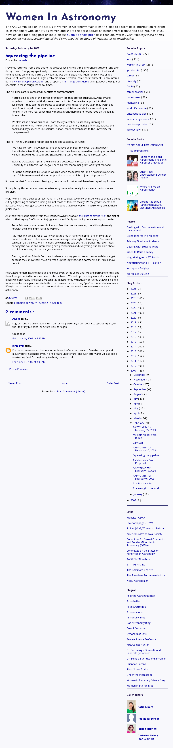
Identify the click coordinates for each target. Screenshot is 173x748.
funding (44, 303)
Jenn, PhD (18, 345)
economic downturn (26, 303)
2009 (134, 370)
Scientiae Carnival (137, 664)
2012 (134, 356)
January (138, 494)
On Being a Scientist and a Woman (146, 658)
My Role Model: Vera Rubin (144, 436)
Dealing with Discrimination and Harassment (145, 229)
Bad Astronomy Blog (139, 623)
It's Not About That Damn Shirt (145, 145)
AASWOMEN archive (138, 559)
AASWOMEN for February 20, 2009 (144, 449)
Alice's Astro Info (136, 606)
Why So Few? (134, 130)
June (136, 403)
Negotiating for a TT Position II (145, 263)
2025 (134, 293)
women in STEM (136, 64)
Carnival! (138, 442)
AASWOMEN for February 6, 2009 (143, 477)
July (135, 399)
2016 (134, 337)
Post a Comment (18, 369)
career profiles (135, 92)
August (137, 394)
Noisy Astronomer (137, 580)
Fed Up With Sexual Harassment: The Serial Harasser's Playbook (153, 159)
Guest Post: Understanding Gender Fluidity (152, 174)
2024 (134, 298)
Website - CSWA (136, 517)
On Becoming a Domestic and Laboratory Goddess (144, 651)
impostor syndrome (138, 119)
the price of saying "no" (92, 216)
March (137, 418)
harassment (134, 97)
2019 (134, 322)
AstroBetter (133, 601)
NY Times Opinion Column (29, 81)
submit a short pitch (81, 35)
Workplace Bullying (138, 268)
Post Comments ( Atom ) (71, 391)
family (130, 86)
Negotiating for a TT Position (144, 257)
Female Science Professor (141, 639)
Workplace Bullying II (139, 273)
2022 (134, 308)
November (139, 379)
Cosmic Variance (136, 628)
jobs (129, 59)
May (136, 408)
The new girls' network (146, 488)
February (139, 423)
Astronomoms (135, 612)
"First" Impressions (138, 150)
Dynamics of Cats (137, 634)
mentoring (133, 102)
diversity (132, 81)
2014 (134, 346)
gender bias (134, 70)
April (136, 413)
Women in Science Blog (140, 685)
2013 (134, 351)
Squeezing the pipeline (146, 455)
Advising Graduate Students (143, 241)
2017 (134, 332)
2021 (134, 313)
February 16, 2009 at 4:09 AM (28, 362)
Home (64, 383)
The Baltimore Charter (140, 570)
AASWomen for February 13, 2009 (144, 469)
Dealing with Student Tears (142, 246)
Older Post (113, 383)
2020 (134, 317)
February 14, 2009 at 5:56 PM (28, 338)
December (139, 374)
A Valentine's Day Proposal (143, 461)
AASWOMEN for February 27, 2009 (144, 428)
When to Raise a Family (140, 252)
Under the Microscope (139, 675)
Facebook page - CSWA (140, 523)
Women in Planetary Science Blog (146, 680)
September (140, 389)
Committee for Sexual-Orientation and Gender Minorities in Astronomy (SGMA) (146, 542)
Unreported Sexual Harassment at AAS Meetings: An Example (152, 204)
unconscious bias (137, 113)
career (131, 75)
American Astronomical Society (144, 534)
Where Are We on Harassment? (149, 188)
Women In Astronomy (60, 17)
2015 (134, 341)
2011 (134, 361)
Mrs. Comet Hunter (138, 644)
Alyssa (16, 318)
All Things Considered (76, 81)
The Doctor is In (142, 483)
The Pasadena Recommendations (146, 575)
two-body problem (138, 124)
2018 (134, 327)
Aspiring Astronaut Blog (141, 595)
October (138, 384)
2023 (134, 303)
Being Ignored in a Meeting (142, 235)
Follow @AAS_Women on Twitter (145, 528)
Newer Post (14, 383)
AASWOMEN (134, 54)
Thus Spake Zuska (137, 669)
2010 (134, 366)
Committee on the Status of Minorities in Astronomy (143, 552)
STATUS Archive (136, 564)
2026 (134, 288)
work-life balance (137, 108)
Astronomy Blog (136, 617)
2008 (134, 500)
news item (56, 303)
